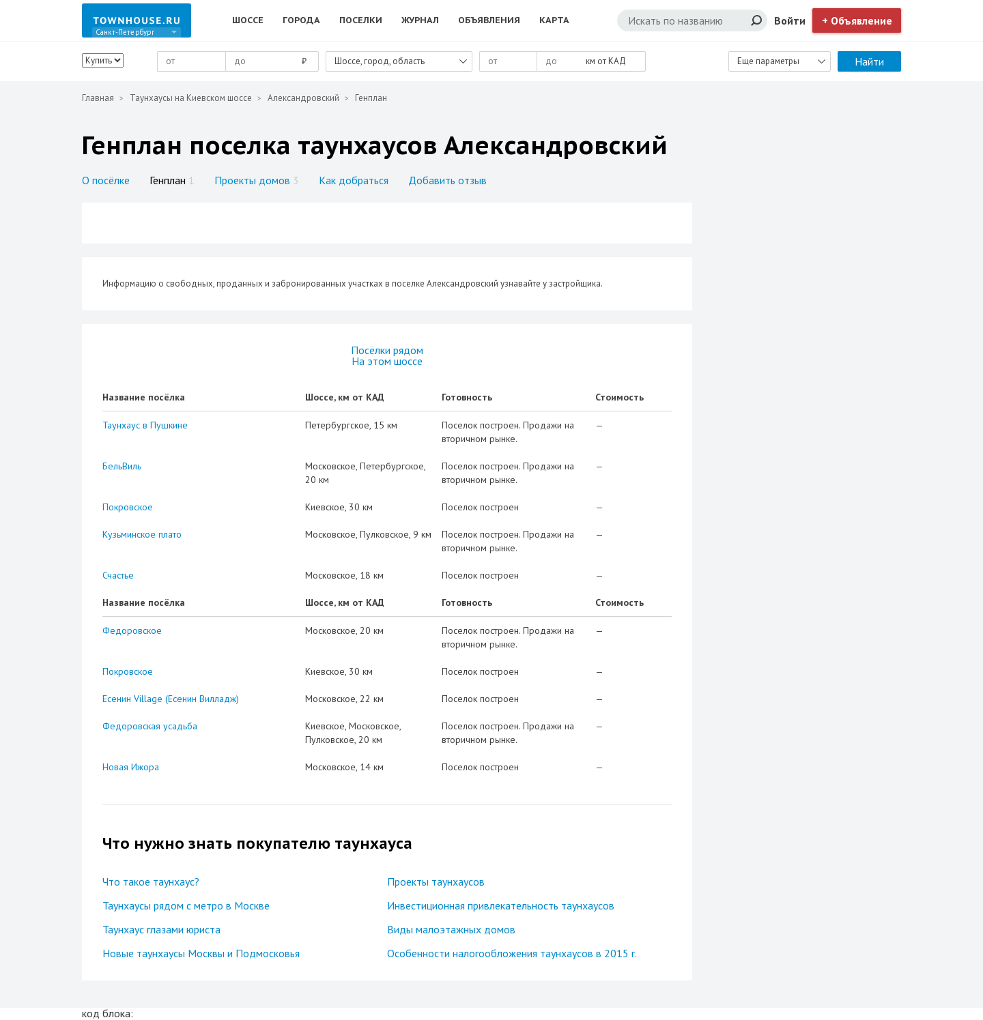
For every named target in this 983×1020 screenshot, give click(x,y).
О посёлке (106, 180)
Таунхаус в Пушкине (145, 425)
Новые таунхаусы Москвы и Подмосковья (201, 953)
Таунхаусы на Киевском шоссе (191, 98)
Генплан (172, 180)
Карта (554, 20)
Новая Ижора (130, 767)
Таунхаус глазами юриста (161, 929)
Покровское (127, 507)
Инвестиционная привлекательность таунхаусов (500, 905)
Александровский (303, 98)
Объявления (489, 20)
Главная (98, 98)
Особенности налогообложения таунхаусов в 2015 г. (512, 953)
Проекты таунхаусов (436, 881)
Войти (790, 20)
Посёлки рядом (387, 350)
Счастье (118, 575)
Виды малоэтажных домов (451, 929)
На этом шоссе (387, 361)
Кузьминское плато (142, 534)
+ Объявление (857, 20)
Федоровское (132, 630)
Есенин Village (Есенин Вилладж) (170, 699)
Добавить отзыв (447, 180)
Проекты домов (256, 180)
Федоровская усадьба (149, 726)
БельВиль (121, 466)
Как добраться (353, 180)
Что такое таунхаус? (150, 881)
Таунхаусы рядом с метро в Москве (186, 905)
